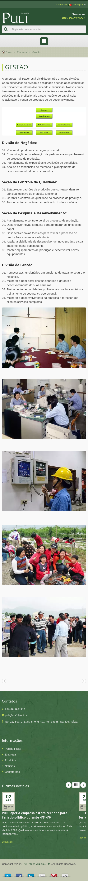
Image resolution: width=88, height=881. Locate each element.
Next (83, 785)
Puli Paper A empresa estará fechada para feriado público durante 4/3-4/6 (34, 815)
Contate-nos (12, 771)
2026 (8, 807)
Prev (69, 785)
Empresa (22, 52)
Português (75, 4)
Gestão (36, 52)
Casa (9, 52)
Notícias (10, 766)
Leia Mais (7, 841)
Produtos (10, 760)
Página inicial (13, 748)
